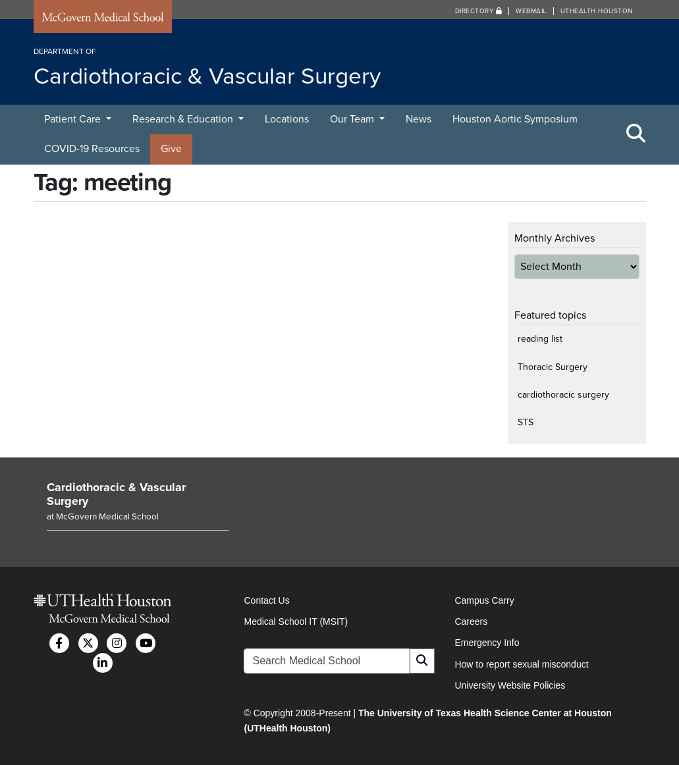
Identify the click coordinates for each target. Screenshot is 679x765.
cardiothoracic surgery (563, 394)
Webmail (531, 11)
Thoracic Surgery (552, 367)
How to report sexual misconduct (521, 664)
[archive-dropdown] (576, 266)
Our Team (353, 119)
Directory (478, 11)
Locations (287, 119)
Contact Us (266, 600)
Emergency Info (486, 642)
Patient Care (73, 119)
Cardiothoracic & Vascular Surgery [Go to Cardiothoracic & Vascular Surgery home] (116, 494)
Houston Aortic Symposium (515, 119)
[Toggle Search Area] (636, 134)
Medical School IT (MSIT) (296, 621)
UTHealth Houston (596, 11)
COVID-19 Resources (92, 148)
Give (171, 148)
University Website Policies (509, 685)
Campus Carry (484, 600)
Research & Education (184, 119)
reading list (540, 338)
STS (525, 422)
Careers (470, 621)
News (418, 119)
